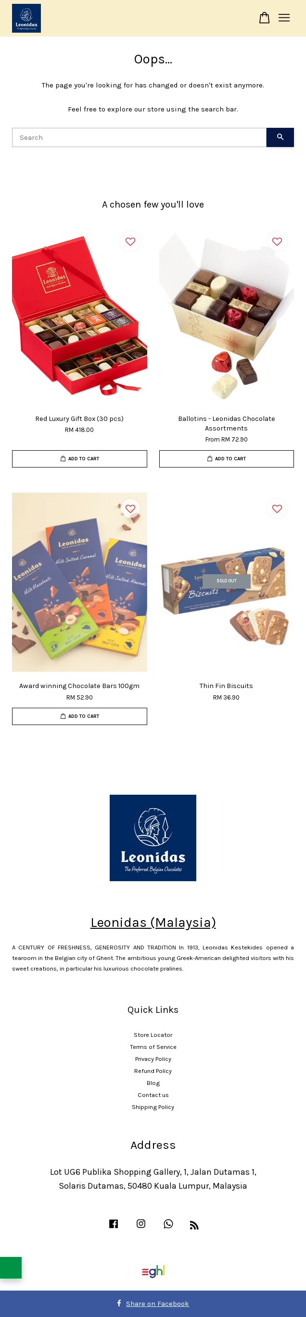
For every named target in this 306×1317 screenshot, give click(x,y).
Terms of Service (153, 1046)
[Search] (139, 137)
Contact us (153, 1094)
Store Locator (153, 1034)
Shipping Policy (153, 1106)
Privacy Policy (153, 1058)
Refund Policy (153, 1070)
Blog (153, 1082)
